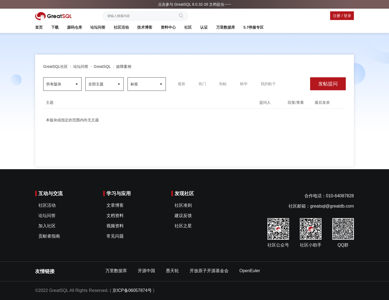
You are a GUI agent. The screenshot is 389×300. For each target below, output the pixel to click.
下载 (55, 27)
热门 (202, 84)
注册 (336, 16)
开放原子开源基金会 (209, 270)
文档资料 (115, 215)
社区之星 (183, 226)
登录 (347, 16)
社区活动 (121, 27)
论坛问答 (97, 27)
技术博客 (144, 27)
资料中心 (168, 27)
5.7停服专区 (253, 27)
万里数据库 (225, 27)
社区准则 (183, 205)
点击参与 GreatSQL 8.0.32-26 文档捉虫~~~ (194, 4)
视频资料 (115, 226)
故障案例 (123, 66)
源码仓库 (74, 27)
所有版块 (53, 84)
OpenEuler (249, 270)
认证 (204, 27)
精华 (243, 84)
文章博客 (115, 205)
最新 (181, 84)
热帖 (223, 84)
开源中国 (146, 270)
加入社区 (47, 226)
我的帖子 (268, 84)
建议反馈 (183, 215)
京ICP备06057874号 (132, 290)
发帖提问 (328, 83)
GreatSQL (102, 66)
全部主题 (95, 84)
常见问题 (115, 236)
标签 (134, 84)
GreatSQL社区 (55, 66)
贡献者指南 (49, 236)
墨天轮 (172, 270)
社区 (188, 27)
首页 (39, 27)
